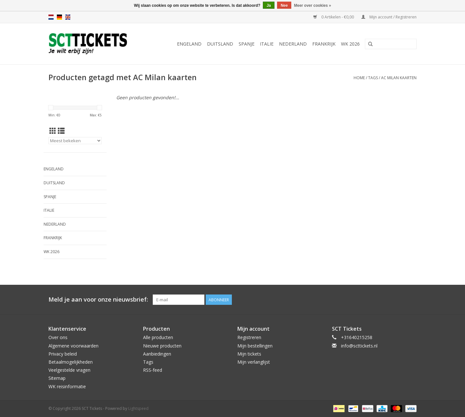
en (67, 17)
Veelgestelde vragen (69, 370)
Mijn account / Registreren (389, 17)
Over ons (57, 337)
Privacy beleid (62, 354)
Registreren (249, 337)
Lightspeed (138, 408)
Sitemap (57, 378)
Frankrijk (324, 44)
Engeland (189, 44)
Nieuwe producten (162, 346)
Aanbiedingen (157, 354)
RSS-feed (152, 370)
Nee (284, 5)
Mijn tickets (249, 354)
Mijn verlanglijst (253, 362)
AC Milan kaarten (399, 77)
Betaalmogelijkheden (70, 362)
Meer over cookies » (312, 5)
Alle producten (158, 337)
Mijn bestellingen (255, 346)
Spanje (246, 44)
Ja (268, 5)
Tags (373, 77)
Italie (267, 44)
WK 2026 (350, 44)
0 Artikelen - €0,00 (334, 17)
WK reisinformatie (67, 386)
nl (51, 17)
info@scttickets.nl (359, 346)
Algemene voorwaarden (73, 346)
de (59, 17)
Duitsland (220, 44)
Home (359, 77)
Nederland (293, 44)
